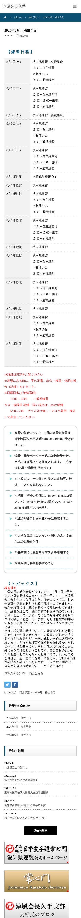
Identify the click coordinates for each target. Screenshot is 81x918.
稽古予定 (24, 35)
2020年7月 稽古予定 (17, 692)
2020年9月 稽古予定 (43, 692)
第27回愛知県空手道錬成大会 (21, 780)
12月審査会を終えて (16, 767)
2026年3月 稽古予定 (18, 735)
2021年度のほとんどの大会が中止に (25, 817)
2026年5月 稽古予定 (18, 718)
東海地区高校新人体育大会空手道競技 (26, 792)
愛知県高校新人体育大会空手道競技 (25, 805)
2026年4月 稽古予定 (18, 726)
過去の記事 (40, 830)
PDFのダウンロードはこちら (23, 673)
